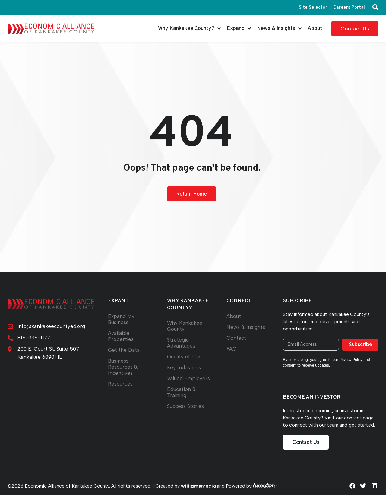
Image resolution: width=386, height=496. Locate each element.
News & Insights (279, 28)
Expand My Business (121, 319)
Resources (120, 384)
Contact (236, 338)
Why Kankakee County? (189, 28)
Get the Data (124, 350)
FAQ (231, 349)
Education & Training (182, 392)
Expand (239, 28)
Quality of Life (184, 357)
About (315, 28)
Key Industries (184, 367)
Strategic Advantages (181, 343)
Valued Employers (189, 378)
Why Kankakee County (185, 326)
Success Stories (186, 406)
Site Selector (312, 8)
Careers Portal (349, 8)
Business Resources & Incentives (123, 367)
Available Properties (121, 336)
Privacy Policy (351, 360)
